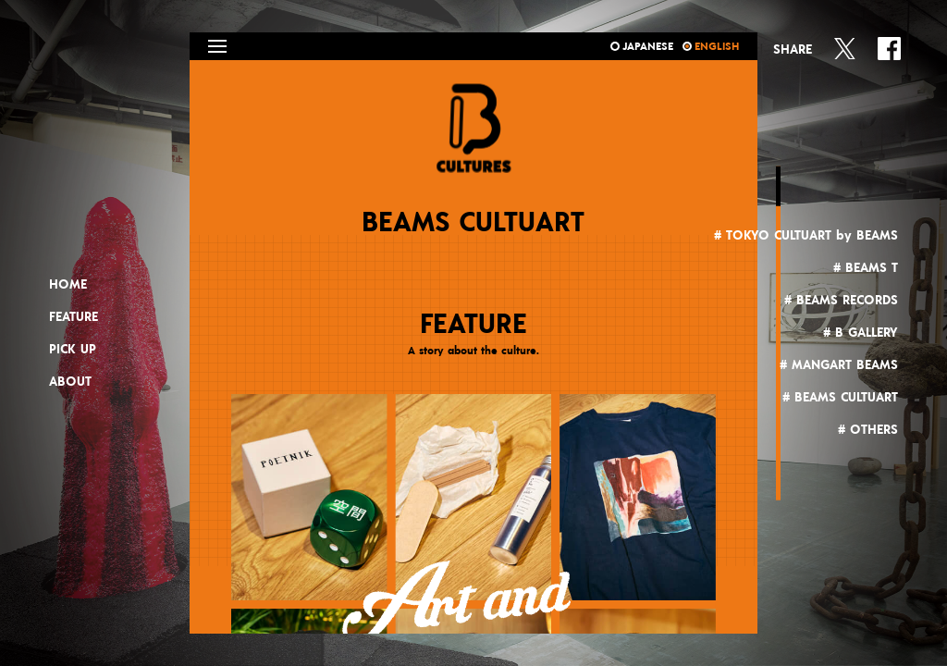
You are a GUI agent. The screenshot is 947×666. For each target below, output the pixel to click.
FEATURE (73, 317)
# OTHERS (868, 430)
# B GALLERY (860, 333)
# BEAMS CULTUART (840, 397)
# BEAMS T (865, 268)
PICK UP (72, 349)
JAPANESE (641, 46)
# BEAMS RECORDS (841, 300)
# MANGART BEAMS (839, 365)
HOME (68, 284)
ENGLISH (711, 46)
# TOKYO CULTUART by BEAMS (806, 235)
